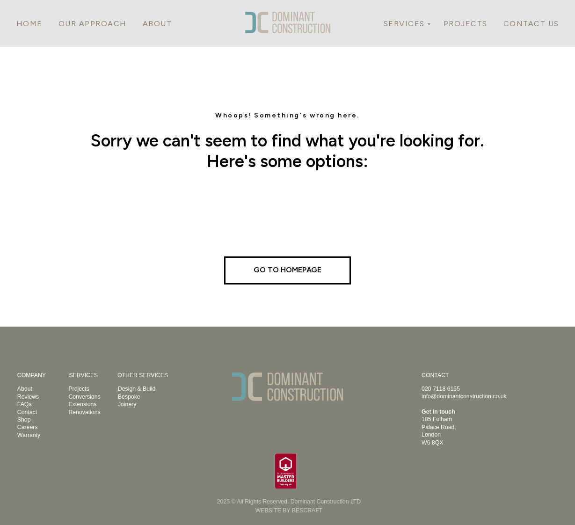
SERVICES (404, 23)
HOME (29, 23)
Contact (27, 412)
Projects (78, 389)
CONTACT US (531, 23)
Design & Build (136, 389)
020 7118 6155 (441, 389)
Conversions (84, 397)
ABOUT (157, 23)
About (24, 389)
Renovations (84, 412)
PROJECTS (466, 23)
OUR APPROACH (92, 23)
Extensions (82, 404)
